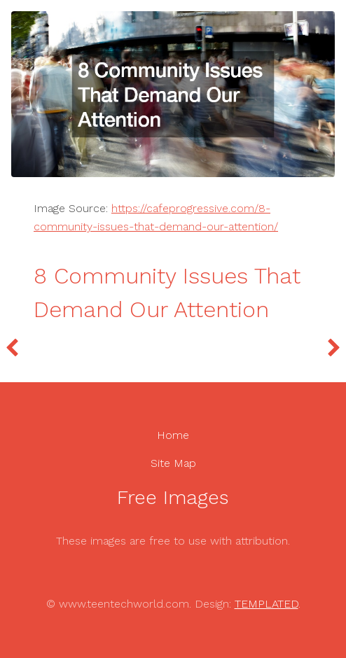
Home (173, 435)
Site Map (173, 463)
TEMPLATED (266, 603)
